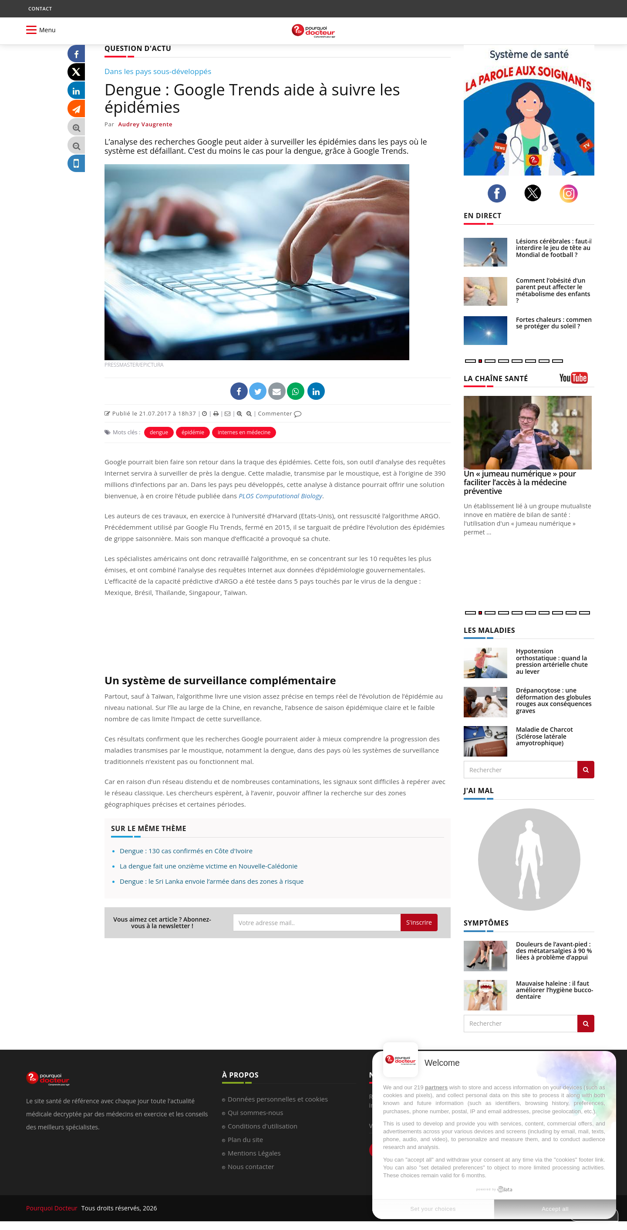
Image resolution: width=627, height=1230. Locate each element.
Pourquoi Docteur (52, 1208)
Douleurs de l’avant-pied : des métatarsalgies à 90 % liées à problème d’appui (554, 951)
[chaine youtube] (577, 381)
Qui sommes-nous (255, 1112)
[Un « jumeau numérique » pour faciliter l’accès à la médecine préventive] (529, 433)
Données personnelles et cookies (278, 1099)
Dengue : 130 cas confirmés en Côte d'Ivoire (186, 850)
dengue (159, 432)
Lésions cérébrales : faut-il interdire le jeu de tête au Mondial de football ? (554, 248)
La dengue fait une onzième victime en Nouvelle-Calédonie (209, 866)
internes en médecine (244, 432)
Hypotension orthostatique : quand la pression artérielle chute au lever (552, 661)
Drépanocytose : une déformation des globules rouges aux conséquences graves (554, 700)
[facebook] (499, 193)
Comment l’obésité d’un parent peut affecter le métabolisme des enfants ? (553, 290)
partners (436, 1087)
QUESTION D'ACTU (137, 48)
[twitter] (535, 193)
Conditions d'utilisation (262, 1126)
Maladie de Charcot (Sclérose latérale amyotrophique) (544, 736)
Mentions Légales (254, 1153)
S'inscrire (419, 922)
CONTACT (40, 8)
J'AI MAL (479, 790)
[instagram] (571, 193)
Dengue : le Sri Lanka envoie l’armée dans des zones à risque (212, 881)
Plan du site (245, 1139)
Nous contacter (251, 1166)
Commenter (280, 413)
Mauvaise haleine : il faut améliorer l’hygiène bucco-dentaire (554, 990)
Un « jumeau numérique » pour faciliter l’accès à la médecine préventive (520, 482)
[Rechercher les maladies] (585, 769)
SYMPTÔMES (486, 923)
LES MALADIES (489, 630)
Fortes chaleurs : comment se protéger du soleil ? (555, 322)
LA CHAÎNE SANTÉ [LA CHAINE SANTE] (496, 378)
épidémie (193, 432)
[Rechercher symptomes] (585, 1023)
